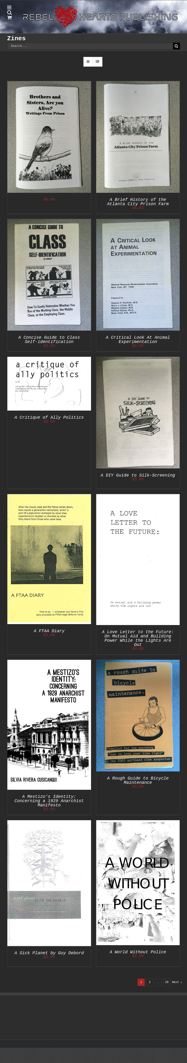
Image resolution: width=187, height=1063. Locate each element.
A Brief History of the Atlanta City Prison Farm (138, 201)
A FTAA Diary (49, 631)
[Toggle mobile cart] (9, 17)
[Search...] (90, 46)
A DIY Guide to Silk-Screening (138, 475)
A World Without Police (138, 952)
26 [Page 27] (166, 982)
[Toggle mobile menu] (9, 7)
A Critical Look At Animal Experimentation (138, 339)
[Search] (176, 46)
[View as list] (97, 61)
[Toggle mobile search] (9, 12)
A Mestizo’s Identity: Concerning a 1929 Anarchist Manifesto (49, 801)
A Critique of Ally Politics (49, 417)
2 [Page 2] (150, 982)
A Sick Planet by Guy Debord (49, 953)
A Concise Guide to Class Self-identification (49, 339)
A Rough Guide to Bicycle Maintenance (138, 780)
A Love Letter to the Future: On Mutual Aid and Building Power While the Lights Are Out (138, 638)
